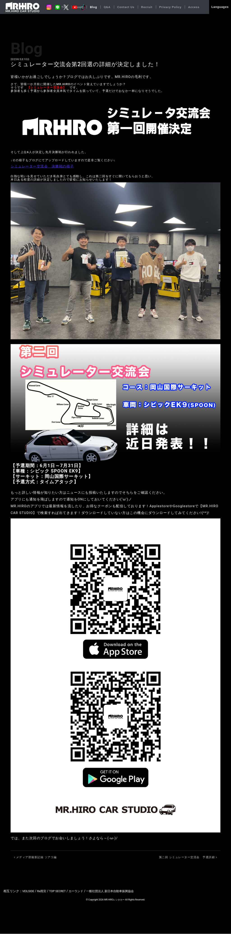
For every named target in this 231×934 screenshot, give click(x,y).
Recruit (145, 7)
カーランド (80, 891)
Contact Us (124, 7)
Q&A (104, 7)
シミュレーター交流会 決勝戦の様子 (42, 166)
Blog (90, 7)
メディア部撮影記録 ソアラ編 (35, 857)
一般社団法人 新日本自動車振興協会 (116, 891)
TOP (61, 7)
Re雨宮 (43, 891)
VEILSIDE (28, 891)
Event (75, 7)
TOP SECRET (60, 891)
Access (193, 7)
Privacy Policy (169, 7)
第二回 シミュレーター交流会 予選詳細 (188, 857)
